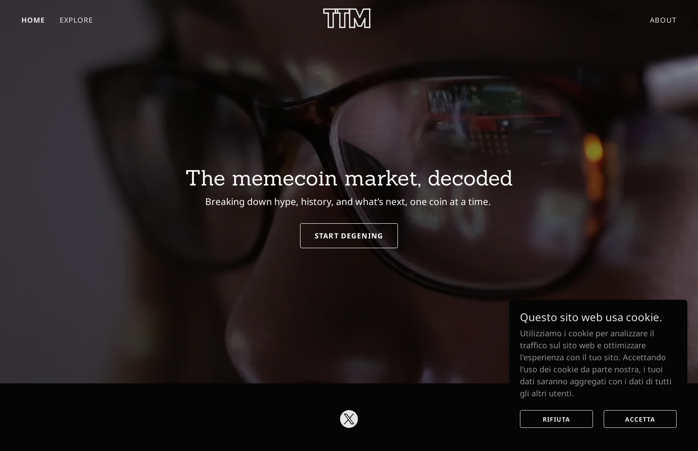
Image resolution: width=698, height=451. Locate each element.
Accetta (640, 419)
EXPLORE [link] (76, 20)
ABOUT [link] (663, 20)
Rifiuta (556, 419)
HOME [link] (33, 20)
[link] (349, 25)
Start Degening (349, 236)
